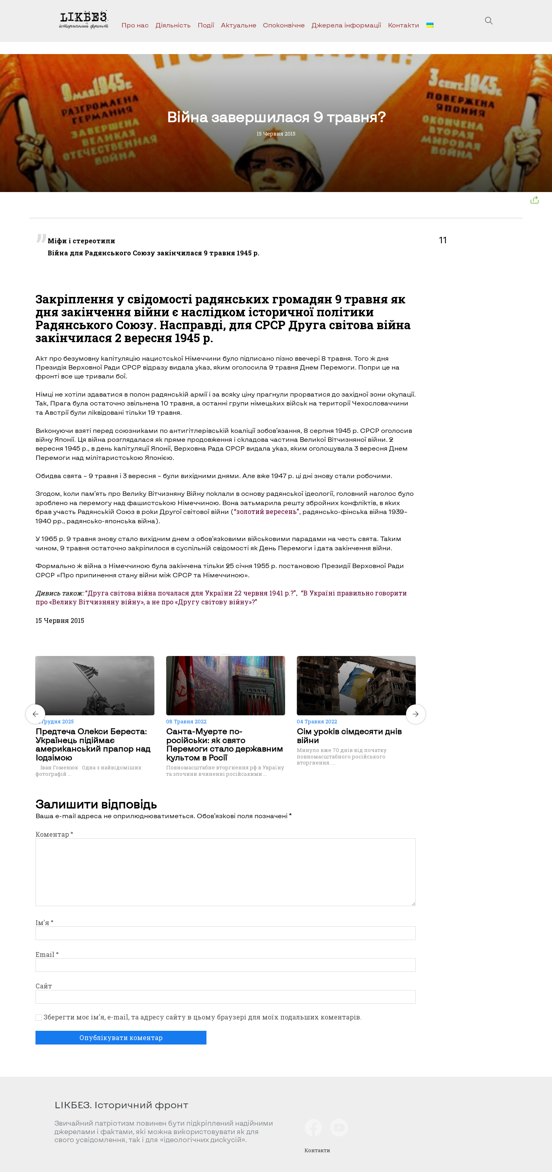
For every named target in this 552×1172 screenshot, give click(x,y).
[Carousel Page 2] (228, 654)
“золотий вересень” (266, 511)
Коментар (54, 834)
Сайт (43, 986)
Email (46, 954)
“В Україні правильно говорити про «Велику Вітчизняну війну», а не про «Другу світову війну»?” (221, 597)
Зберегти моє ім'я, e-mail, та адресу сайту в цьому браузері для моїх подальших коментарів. (203, 1017)
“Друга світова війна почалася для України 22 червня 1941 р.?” (190, 593)
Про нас (135, 25)
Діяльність (173, 25)
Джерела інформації (346, 25)
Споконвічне (284, 25)
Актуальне (238, 25)
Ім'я (44, 922)
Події (206, 25)
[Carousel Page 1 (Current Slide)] (223, 654)
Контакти (403, 25)
